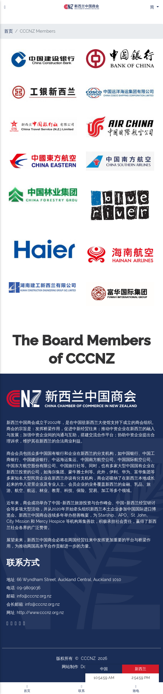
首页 (8, 31)
